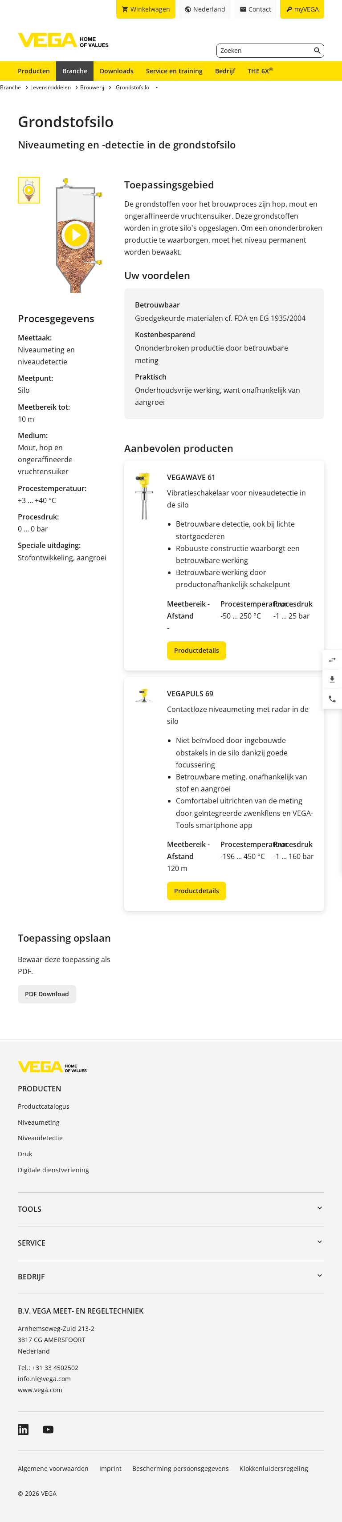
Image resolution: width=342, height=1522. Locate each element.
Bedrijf (225, 71)
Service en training (174, 71)
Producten (34, 71)
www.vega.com (40, 1390)
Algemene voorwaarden (53, 1468)
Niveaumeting (39, 1122)
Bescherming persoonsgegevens (180, 1468)
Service (31, 1243)
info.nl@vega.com (44, 1378)
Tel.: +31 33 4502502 (48, 1367)
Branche (74, 71)
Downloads (117, 71)
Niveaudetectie (40, 1138)
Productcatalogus (43, 1106)
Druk (25, 1154)
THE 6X (260, 70)
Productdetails (196, 650)
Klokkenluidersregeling (274, 1468)
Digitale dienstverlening (53, 1170)
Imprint (110, 1468)
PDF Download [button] (47, 994)
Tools (29, 1209)
